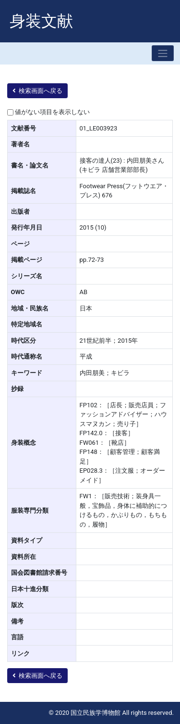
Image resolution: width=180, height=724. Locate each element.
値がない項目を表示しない (52, 112)
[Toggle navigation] (163, 53)
